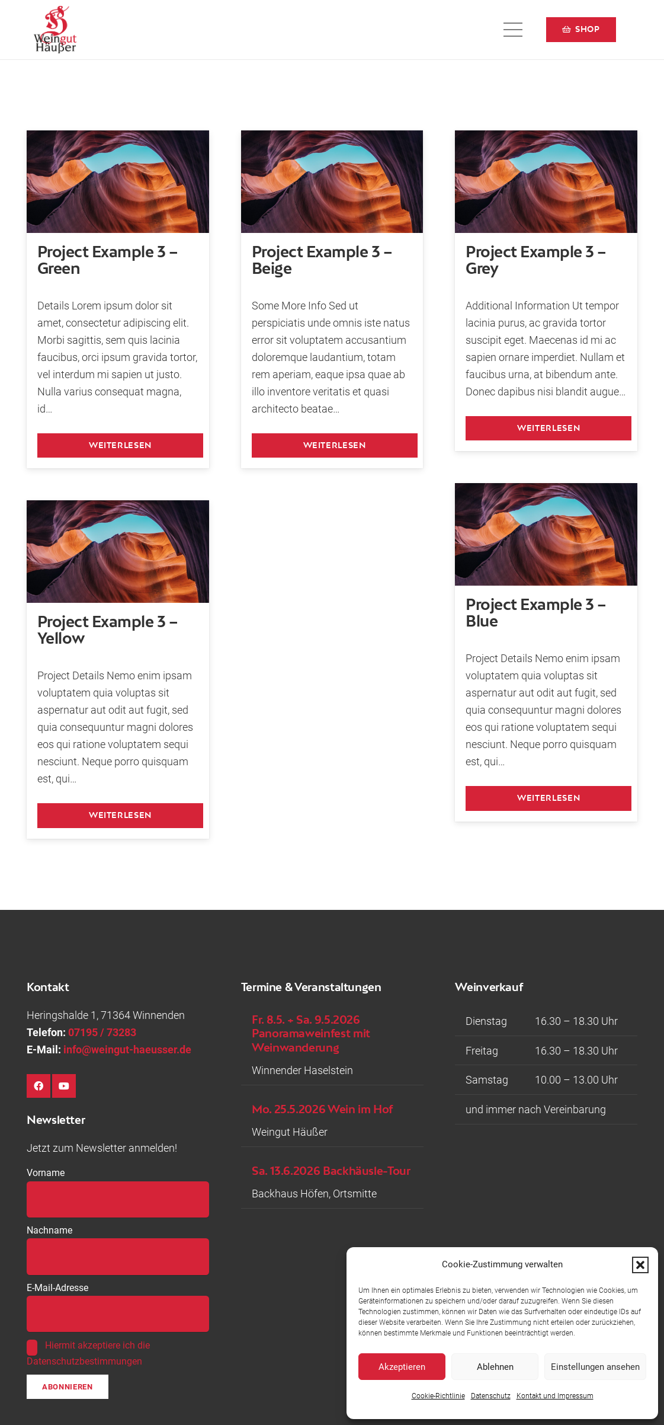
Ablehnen (495, 1367)
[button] (640, 1265)
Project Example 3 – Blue (536, 613)
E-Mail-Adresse (57, 1287)
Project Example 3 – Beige (322, 259)
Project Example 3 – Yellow (107, 630)
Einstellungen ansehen (595, 1367)
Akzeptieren (401, 1367)
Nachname (49, 1230)
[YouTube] (64, 1086)
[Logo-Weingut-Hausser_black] (55, 29)
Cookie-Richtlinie (438, 1396)
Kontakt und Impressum (555, 1396)
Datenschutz (491, 1396)
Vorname (46, 1172)
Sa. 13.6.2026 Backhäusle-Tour (331, 1170)
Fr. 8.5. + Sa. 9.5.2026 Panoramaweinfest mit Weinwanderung (311, 1033)
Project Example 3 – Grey (536, 259)
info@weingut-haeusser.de (127, 1049)
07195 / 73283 (102, 1032)
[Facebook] (38, 1086)
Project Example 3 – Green (107, 259)
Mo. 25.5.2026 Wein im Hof (322, 1109)
